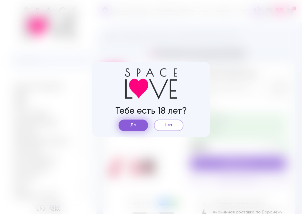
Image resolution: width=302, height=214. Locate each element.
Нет (169, 125)
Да (133, 125)
